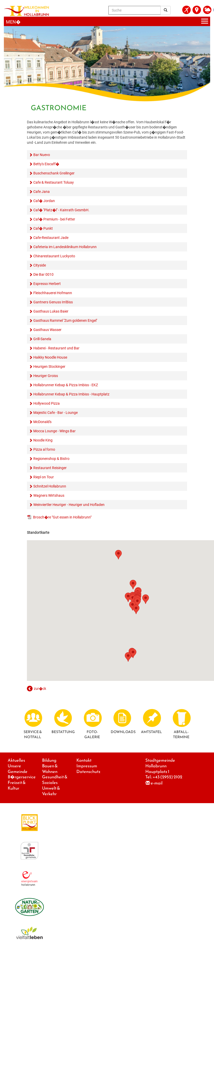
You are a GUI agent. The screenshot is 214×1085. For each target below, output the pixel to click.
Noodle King (43, 440)
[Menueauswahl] (107, 21)
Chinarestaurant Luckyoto (54, 256)
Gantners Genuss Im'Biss (53, 302)
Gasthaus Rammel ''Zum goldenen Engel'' (65, 320)
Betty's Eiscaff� (46, 164)
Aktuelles (16, 760)
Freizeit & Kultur (17, 785)
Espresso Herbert (47, 284)
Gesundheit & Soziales (54, 780)
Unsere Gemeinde (17, 769)
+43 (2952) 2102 (167, 777)
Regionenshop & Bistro (51, 459)
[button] (118, 554)
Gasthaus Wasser (47, 330)
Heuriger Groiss (45, 376)
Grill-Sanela (42, 339)
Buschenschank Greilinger (54, 173)
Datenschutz (88, 771)
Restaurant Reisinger (50, 468)
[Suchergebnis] (165, 10)
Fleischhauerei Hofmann (52, 293)
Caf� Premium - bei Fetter (54, 219)
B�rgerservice (22, 777)
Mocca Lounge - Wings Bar (54, 431)
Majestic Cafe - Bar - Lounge (55, 413)
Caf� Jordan (44, 201)
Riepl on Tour (43, 477)
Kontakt (83, 760)
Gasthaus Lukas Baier (50, 311)
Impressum (86, 766)
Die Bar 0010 (43, 274)
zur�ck (40, 689)
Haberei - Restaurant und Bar (56, 348)
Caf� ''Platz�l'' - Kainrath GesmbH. (61, 210)
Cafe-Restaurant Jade (50, 238)
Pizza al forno (44, 449)
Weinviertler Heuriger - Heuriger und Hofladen (69, 505)
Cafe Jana (41, 192)
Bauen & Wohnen (50, 769)
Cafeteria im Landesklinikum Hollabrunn (65, 247)
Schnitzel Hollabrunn (49, 486)
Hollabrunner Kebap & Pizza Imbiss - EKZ (65, 385)
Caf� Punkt (43, 228)
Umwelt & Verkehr (51, 791)
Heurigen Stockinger (49, 366)
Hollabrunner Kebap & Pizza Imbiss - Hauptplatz (71, 394)
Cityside (39, 265)
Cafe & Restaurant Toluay (53, 182)
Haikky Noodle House (50, 357)
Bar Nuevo (41, 155)
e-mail (156, 783)
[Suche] (134, 10)
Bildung (49, 760)
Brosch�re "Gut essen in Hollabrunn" (62, 517)
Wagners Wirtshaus (48, 495)
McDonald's (42, 422)
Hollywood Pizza (46, 403)
